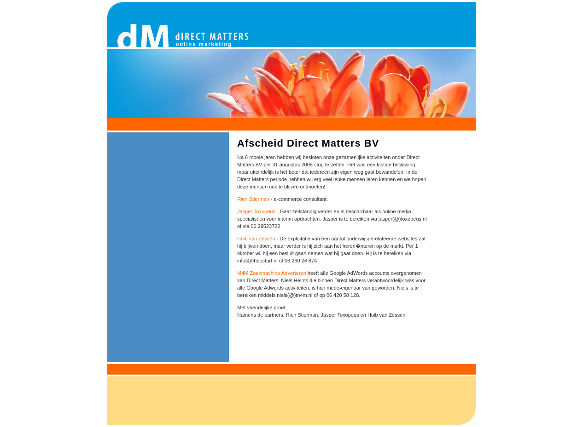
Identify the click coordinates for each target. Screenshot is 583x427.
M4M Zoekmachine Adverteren (271, 273)
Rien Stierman (253, 199)
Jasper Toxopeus (256, 211)
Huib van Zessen (256, 238)
